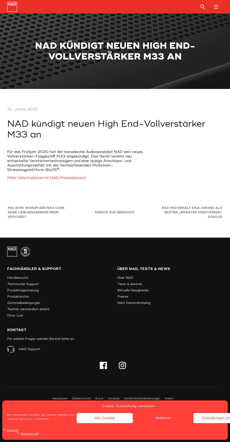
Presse (122, 296)
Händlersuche (17, 278)
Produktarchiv (18, 296)
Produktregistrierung (23, 290)
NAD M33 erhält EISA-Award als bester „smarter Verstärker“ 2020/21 (192, 212)
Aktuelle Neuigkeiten (133, 290)
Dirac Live (15, 315)
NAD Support (29, 349)
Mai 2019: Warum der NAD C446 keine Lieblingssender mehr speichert (36, 212)
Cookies (12, 430)
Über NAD (125, 278)
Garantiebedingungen (23, 303)
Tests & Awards (129, 284)
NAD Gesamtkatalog (133, 303)
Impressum (59, 398)
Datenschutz (29, 433)
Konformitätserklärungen (142, 398)
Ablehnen (163, 418)
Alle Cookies (104, 418)
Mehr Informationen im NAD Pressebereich (46, 178)
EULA (99, 398)
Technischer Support (23, 284)
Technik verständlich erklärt (28, 309)
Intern (169, 398)
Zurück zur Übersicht (115, 212)
